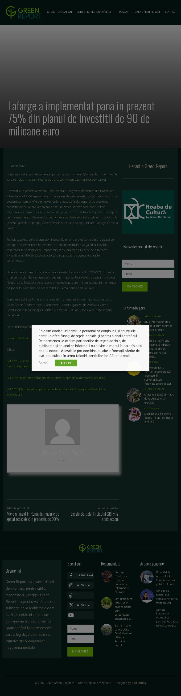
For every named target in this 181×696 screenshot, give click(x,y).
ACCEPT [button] (66, 363)
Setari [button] (43, 363)
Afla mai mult (119, 356)
